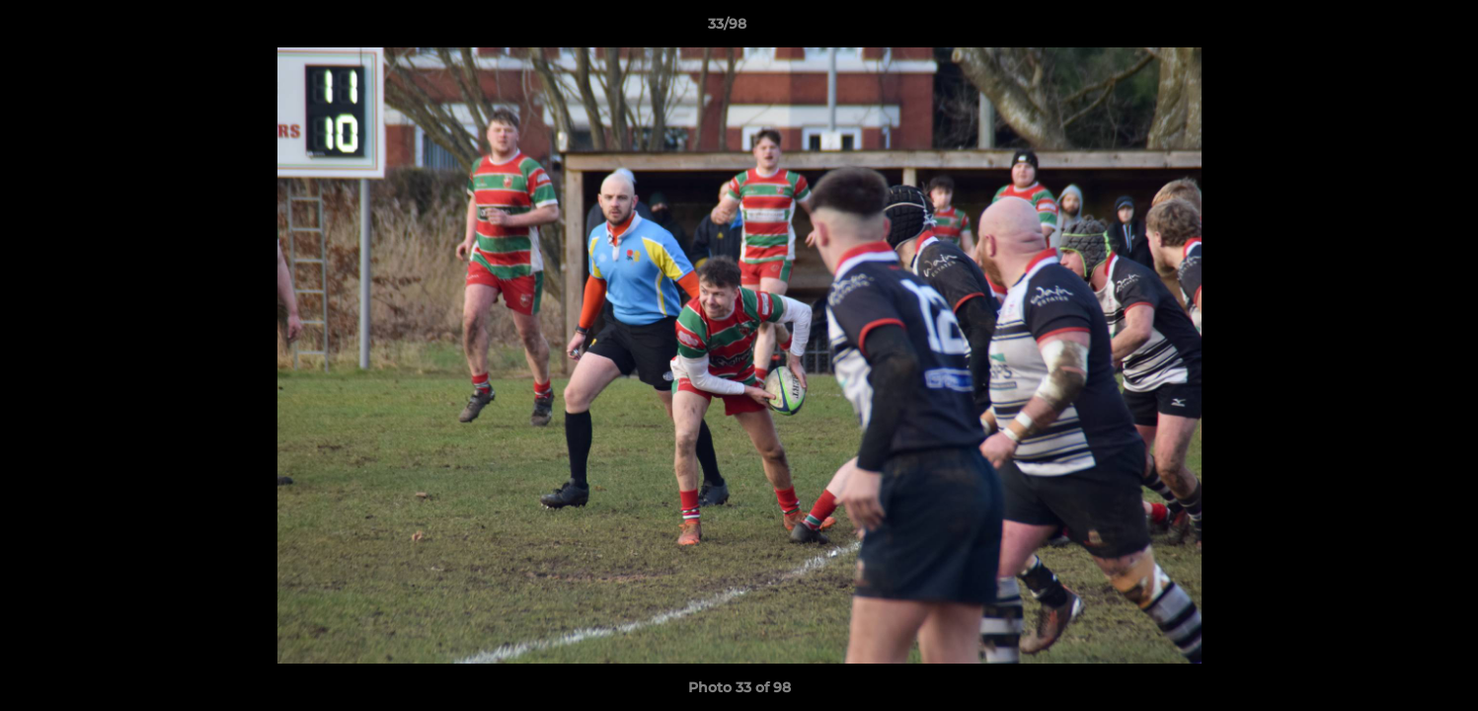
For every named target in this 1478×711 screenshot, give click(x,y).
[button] (1395, 29)
